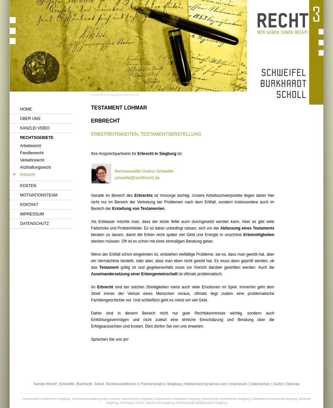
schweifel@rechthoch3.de (137, 178)
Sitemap (292, 384)
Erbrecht (27, 174)
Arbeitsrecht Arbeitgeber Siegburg (177, 398)
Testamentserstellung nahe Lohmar (95, 398)
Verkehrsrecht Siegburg (137, 398)
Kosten (28, 185)
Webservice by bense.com (205, 384)
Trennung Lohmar (131, 402)
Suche (278, 384)
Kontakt (29, 204)
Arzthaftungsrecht (35, 167)
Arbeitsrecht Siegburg (160, 402)
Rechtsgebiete (37, 137)
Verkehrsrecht (32, 160)
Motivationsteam (39, 195)
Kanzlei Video (35, 128)
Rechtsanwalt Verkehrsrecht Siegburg (201, 402)
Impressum (32, 214)
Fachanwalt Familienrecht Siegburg (46, 398)
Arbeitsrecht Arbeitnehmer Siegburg (226, 398)
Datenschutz (34, 223)
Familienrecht (32, 153)
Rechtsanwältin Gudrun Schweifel (144, 171)
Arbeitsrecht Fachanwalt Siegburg (274, 398)
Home (26, 109)
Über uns (30, 118)
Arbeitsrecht (30, 146)
